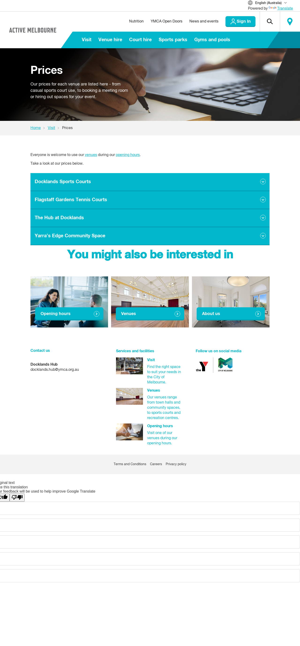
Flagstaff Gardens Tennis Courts (71, 199)
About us (211, 314)
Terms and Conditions (130, 464)
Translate (281, 9)
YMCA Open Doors (166, 21)
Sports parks (173, 39)
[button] (270, 21)
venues (91, 155)
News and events (203, 21)
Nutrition (136, 21)
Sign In (244, 21)
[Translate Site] (270, 3)
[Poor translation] (17, 497)
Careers (156, 464)
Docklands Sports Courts (63, 181)
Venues (128, 314)
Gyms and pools (212, 39)
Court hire (140, 39)
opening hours (128, 155)
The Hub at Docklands (59, 217)
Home (35, 128)
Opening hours (56, 314)
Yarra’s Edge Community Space (70, 236)
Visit (86, 39)
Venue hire (110, 39)
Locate (290, 21)
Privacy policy (176, 464)
